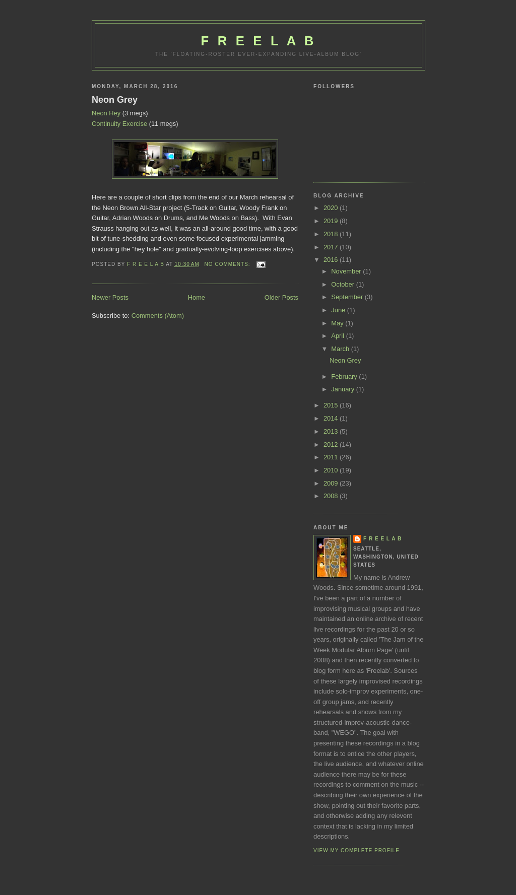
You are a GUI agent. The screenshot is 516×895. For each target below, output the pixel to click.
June (339, 310)
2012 (332, 444)
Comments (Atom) (158, 315)
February (345, 376)
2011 (332, 457)
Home (196, 297)
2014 (332, 418)
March (341, 349)
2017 (332, 247)
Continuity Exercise (119, 123)
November (347, 271)
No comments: (228, 264)
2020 (332, 208)
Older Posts (281, 297)
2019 (332, 221)
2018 (332, 234)
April (338, 335)
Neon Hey (106, 113)
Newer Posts (110, 297)
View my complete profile (356, 850)
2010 (332, 470)
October (343, 284)
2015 (332, 405)
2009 (332, 483)
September (347, 297)
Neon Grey (115, 100)
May (338, 323)
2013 (332, 431)
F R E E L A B (258, 41)
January (343, 389)
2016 (332, 259)
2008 (332, 496)
